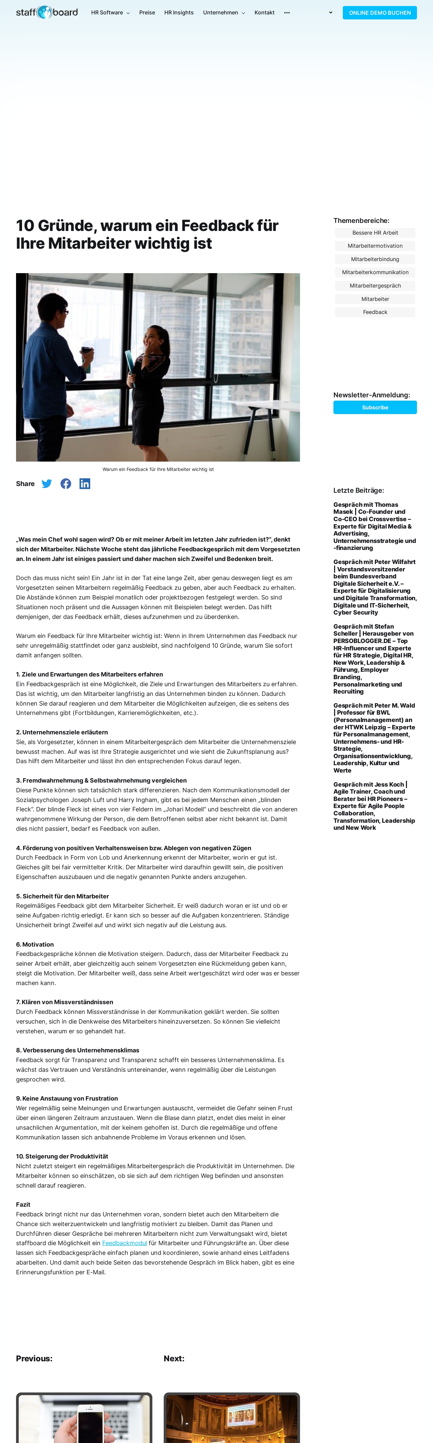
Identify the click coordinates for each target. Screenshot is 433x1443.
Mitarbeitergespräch (375, 285)
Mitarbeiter (375, 299)
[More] (287, 13)
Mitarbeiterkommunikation (375, 272)
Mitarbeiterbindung (375, 259)
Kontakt (265, 12)
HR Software (107, 12)
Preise (147, 12)
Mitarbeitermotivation (375, 245)
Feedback (375, 312)
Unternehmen (220, 12)
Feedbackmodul (124, 1243)
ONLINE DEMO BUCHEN (380, 12)
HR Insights (179, 12)
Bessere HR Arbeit (375, 232)
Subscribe (375, 407)
